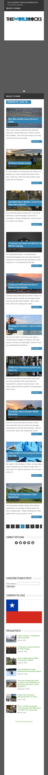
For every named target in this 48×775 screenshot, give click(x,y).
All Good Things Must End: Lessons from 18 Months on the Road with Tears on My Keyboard (29, 683)
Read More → (36, 141)
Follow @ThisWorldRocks (24, 721)
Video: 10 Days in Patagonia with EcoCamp (29, 637)
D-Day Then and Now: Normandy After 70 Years (27, 696)
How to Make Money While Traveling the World (28, 659)
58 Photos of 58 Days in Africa (19, 163)
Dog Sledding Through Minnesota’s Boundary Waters (29, 670)
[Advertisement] (24, 65)
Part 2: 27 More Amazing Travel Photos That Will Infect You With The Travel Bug (29, 708)
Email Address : (11, 584)
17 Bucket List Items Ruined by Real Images (29, 648)
